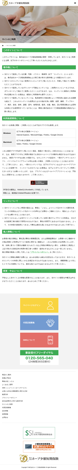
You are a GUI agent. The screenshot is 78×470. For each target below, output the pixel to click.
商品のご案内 (6, 375)
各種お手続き (6, 378)
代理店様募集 (6, 407)
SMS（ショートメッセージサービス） (15, 388)
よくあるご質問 (7, 384)
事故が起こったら (8, 381)
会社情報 (5, 411)
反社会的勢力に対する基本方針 (12, 401)
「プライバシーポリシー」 (39, 252)
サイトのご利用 (7, 404)
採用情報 (5, 414)
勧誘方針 (5, 394)
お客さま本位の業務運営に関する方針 (14, 391)
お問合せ (5, 417)
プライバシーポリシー (9, 398)
